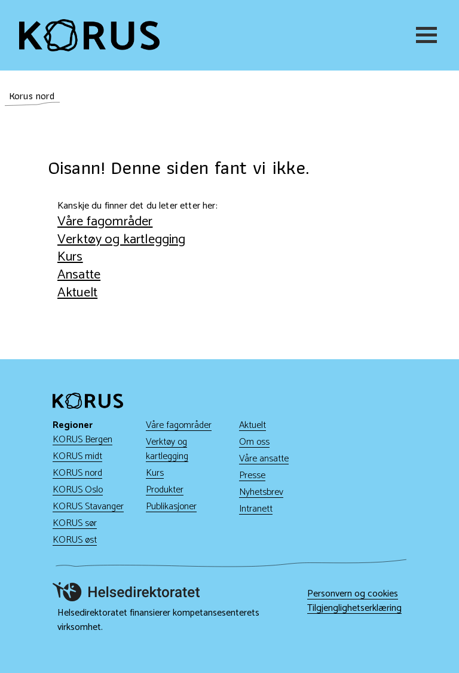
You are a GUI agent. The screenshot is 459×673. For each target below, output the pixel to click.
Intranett (256, 509)
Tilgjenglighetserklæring (354, 608)
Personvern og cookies (352, 594)
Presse (252, 475)
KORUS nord (77, 473)
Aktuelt (77, 293)
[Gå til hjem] (89, 35)
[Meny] (428, 35)
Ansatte (78, 275)
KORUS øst (75, 540)
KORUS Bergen (82, 440)
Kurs (70, 257)
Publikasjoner (171, 506)
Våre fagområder (104, 221)
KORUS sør (75, 523)
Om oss (254, 442)
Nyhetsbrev (261, 492)
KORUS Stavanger (88, 506)
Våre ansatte (264, 459)
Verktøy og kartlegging (121, 239)
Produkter (164, 490)
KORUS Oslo (78, 490)
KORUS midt (77, 456)
